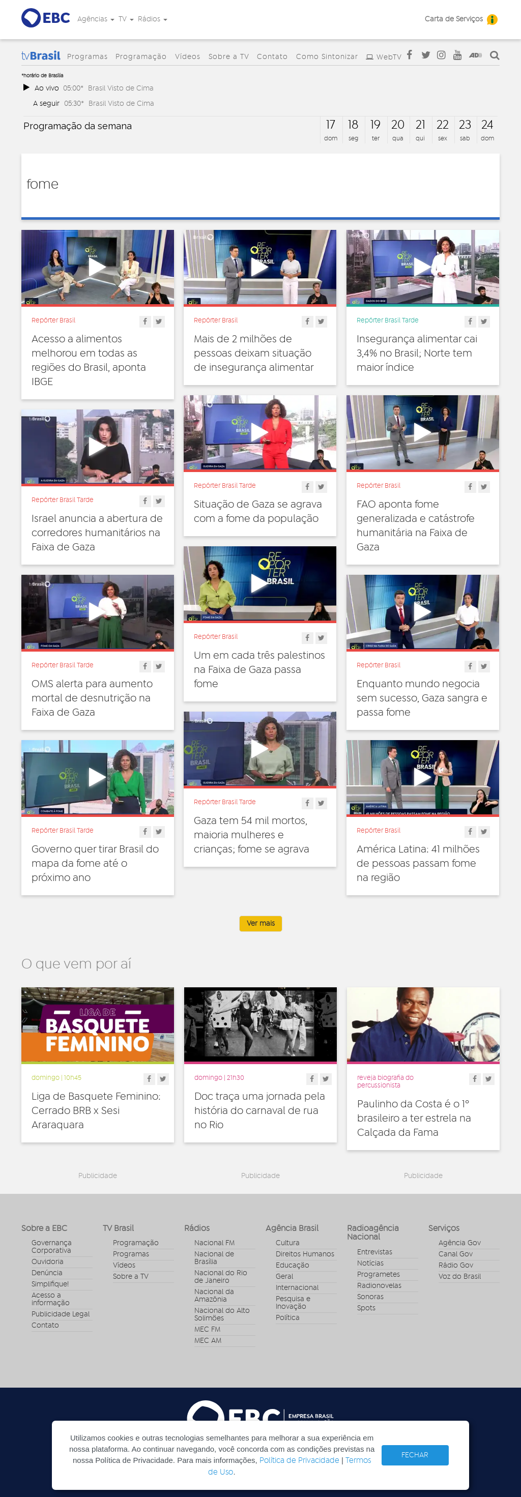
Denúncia (47, 1273)
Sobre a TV (229, 57)
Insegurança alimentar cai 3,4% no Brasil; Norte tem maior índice (417, 353)
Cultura (288, 1243)
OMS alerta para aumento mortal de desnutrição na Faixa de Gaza (92, 698)
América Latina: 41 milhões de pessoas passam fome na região (418, 863)
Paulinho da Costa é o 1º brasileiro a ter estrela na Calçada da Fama (414, 1118)
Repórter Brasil (53, 320)
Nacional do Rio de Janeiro (220, 1277)
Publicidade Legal (61, 1314)
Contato (272, 57)
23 (465, 125)
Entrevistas (374, 1252)
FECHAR (414, 1455)
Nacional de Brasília (214, 1258)
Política (288, 1318)
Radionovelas (379, 1285)
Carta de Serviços (454, 19)
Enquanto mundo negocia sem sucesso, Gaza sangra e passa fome (422, 698)
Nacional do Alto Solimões (222, 1314)
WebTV (389, 57)
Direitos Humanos (305, 1254)
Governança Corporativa (52, 1247)
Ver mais (261, 923)
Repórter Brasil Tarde (388, 320)
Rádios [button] (152, 19)
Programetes (378, 1274)
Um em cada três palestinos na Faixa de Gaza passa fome (259, 670)
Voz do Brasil (460, 1276)
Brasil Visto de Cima (121, 88)
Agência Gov (460, 1243)
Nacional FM (214, 1243)
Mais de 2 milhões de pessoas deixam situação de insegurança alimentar (254, 353)
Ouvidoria (48, 1262)
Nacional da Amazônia (214, 1295)
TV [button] (126, 19)
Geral (284, 1276)
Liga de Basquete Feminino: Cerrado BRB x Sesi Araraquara (96, 1111)
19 (375, 125)
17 (330, 125)
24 (487, 125)
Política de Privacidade (299, 1460)
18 (353, 125)
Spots (366, 1308)
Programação (141, 57)
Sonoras (370, 1297)
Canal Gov (456, 1254)
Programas (87, 57)
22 (443, 125)
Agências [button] (95, 19)
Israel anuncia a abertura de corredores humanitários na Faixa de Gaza (97, 533)
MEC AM (207, 1340)
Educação (292, 1265)
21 (420, 125)
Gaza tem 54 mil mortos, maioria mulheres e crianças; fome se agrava (251, 835)
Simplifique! (50, 1284)
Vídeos (187, 57)
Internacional (297, 1287)
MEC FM (207, 1329)
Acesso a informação (51, 1299)
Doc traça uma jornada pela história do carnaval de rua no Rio (259, 1111)
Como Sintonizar (327, 57)
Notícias (370, 1263)
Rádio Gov (456, 1265)
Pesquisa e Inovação (293, 1303)
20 (397, 125)
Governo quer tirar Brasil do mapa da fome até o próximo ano (95, 863)
